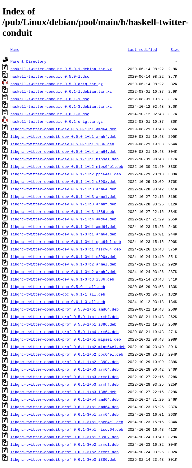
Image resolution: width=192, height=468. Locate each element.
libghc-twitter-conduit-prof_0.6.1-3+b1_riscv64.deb (66, 429)
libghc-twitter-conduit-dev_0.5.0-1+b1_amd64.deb (63, 128)
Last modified (142, 49)
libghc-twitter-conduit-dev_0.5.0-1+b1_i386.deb (62, 143)
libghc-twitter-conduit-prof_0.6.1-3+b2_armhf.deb (64, 451)
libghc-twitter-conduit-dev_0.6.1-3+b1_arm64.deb (63, 234)
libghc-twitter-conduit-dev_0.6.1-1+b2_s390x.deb (63, 181)
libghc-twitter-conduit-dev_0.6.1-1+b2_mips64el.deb (66, 166)
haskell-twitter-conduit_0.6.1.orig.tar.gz (56, 121)
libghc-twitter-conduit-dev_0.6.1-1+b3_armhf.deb (63, 204)
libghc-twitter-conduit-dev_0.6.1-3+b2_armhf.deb (63, 271)
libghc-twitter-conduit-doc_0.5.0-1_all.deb (57, 286)
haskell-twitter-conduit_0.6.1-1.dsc (49, 98)
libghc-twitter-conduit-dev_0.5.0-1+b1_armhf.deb (63, 136)
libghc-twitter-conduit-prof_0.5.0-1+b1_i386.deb (63, 324)
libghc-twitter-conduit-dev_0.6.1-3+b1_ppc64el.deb (65, 241)
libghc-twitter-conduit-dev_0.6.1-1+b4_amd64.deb (63, 219)
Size (175, 49)
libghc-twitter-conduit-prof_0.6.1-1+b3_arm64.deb (64, 369)
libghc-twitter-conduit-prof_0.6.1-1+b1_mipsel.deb (65, 339)
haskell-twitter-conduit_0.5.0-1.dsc (49, 76)
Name (14, 49)
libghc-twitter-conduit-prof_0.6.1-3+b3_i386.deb (63, 459)
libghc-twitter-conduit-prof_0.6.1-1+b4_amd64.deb (64, 399)
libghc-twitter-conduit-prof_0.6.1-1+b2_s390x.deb (64, 361)
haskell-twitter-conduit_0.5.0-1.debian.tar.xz (61, 68)
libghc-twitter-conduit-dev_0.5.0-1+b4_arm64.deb (63, 151)
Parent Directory (28, 61)
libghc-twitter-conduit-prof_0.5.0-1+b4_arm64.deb (64, 331)
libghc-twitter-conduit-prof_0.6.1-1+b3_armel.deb (64, 376)
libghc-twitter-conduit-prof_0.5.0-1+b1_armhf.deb (64, 316)
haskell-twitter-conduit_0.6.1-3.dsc (49, 113)
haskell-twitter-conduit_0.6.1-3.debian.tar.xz (61, 106)
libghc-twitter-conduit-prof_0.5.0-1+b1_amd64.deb (64, 309)
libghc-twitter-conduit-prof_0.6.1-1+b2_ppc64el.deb (66, 354)
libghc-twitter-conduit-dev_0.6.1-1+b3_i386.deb (62, 211)
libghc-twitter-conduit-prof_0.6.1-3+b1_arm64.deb (64, 414)
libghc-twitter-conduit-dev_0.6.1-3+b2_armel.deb (63, 264)
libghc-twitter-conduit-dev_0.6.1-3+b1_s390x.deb (63, 256)
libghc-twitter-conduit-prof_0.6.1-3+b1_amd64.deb (64, 406)
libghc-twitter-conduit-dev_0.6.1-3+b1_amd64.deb (63, 226)
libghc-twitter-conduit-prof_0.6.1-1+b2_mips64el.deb (67, 346)
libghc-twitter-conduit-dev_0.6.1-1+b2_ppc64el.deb (65, 174)
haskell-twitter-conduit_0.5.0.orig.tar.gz (56, 83)
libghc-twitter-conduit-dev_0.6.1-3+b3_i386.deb (62, 279)
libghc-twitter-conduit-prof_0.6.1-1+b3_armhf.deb (64, 384)
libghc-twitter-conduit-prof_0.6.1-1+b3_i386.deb (63, 391)
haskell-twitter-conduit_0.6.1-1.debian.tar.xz (61, 91)
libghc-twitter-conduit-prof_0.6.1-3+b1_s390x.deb (64, 436)
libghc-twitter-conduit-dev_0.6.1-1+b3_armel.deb (63, 196)
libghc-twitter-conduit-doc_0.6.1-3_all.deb (57, 301)
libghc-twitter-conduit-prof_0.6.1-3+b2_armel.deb (64, 444)
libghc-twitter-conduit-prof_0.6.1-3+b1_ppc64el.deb (66, 421)
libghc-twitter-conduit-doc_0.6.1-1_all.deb (57, 294)
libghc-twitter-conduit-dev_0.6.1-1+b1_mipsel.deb (64, 158)
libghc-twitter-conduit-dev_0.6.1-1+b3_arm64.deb (63, 189)
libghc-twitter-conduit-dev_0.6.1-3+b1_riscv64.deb (65, 249)
